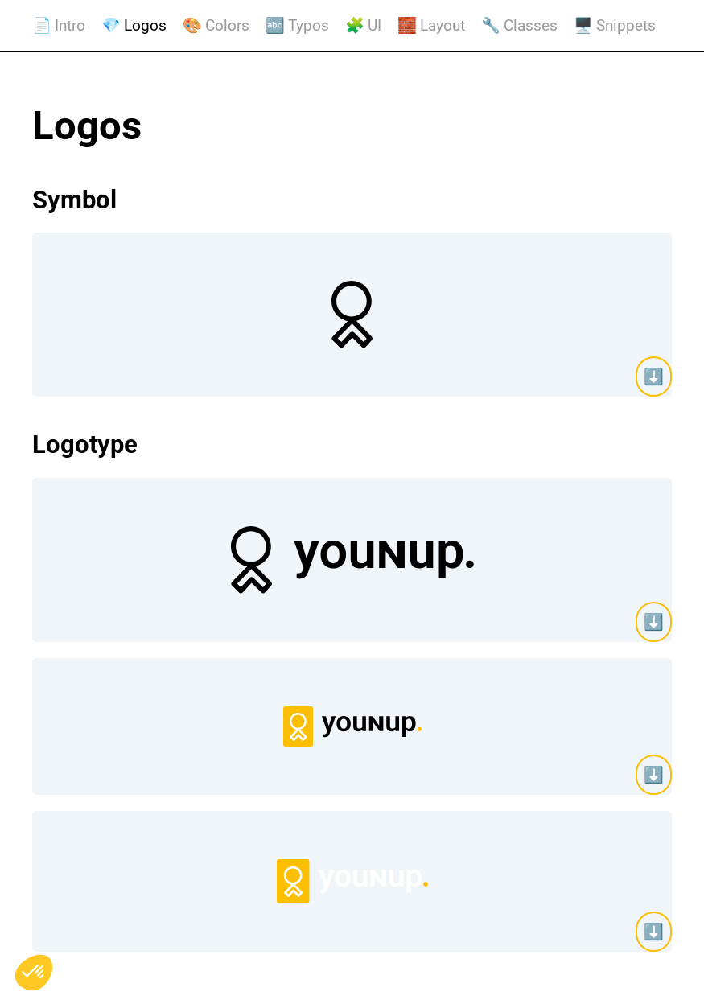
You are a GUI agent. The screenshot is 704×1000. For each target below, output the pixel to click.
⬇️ (654, 376)
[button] (33, 972)
